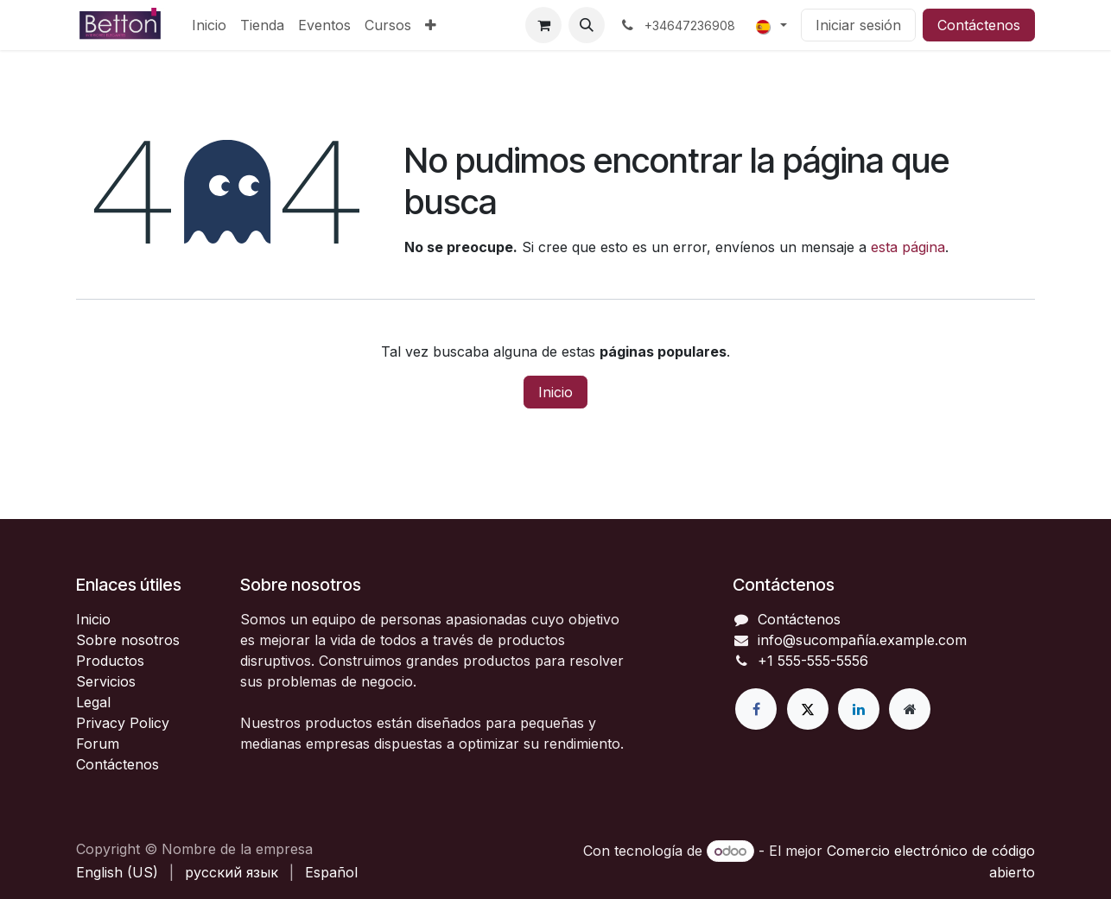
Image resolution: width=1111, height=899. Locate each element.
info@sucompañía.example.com (862, 640)
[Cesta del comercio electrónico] (543, 25)
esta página (908, 247)
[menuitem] (209, 25)
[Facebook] (756, 709)
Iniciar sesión (858, 25)
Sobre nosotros (128, 640)
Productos (110, 660)
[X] (807, 709)
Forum (97, 743)
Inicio (555, 392)
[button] (586, 25)
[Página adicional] (909, 709)
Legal (93, 702)
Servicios (106, 681)
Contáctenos (978, 25)
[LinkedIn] (858, 709)
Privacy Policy (122, 722)
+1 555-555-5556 (813, 660)
